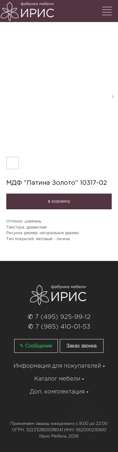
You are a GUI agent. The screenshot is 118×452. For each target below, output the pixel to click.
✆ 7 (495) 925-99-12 (59, 317)
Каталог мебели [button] (57, 378)
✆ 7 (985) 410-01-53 (59, 327)
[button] (82, 346)
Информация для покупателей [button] (57, 366)
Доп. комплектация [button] (57, 391)
